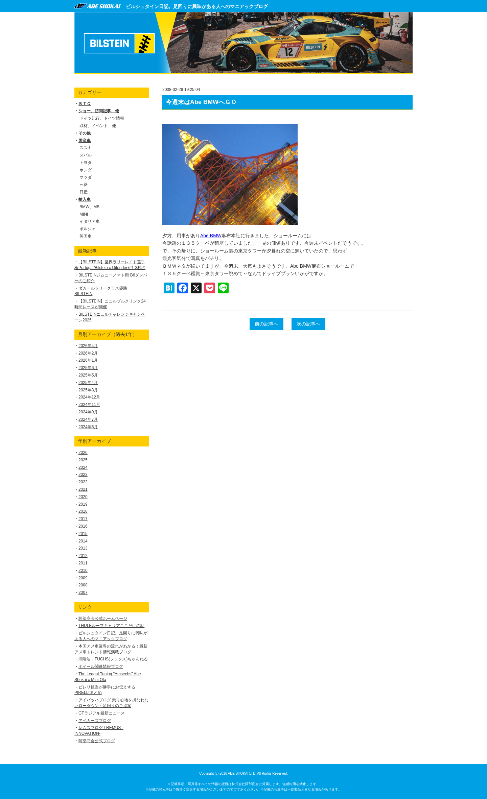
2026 (83, 452)
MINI (83, 214)
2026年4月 (88, 345)
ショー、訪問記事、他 (98, 110)
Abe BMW (211, 235)
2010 (83, 570)
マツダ (85, 177)
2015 (83, 533)
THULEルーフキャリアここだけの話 (111, 625)
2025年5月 (88, 375)
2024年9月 (88, 412)
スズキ (85, 147)
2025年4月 (88, 382)
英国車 (85, 236)
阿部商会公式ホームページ (102, 618)
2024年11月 (89, 404)
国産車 (84, 140)
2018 (83, 511)
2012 (83, 555)
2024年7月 (88, 419)
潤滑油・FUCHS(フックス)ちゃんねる (113, 659)
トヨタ (85, 162)
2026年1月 (88, 360)
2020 (83, 496)
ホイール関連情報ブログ (100, 666)
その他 (84, 133)
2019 (83, 504)
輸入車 (84, 199)
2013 (83, 548)
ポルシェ (87, 228)
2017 (83, 518)
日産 (83, 192)
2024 (83, 467)
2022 (83, 482)
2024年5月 (88, 427)
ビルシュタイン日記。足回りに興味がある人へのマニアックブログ (197, 6)
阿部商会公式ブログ (96, 741)
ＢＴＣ (84, 103)
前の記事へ (266, 323)
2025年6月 (88, 367)
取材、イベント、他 (97, 125)
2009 (83, 578)
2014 (83, 541)
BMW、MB (89, 206)
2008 (83, 585)
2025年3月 (88, 390)
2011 (83, 563)
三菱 (83, 184)
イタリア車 (89, 221)
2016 (83, 526)
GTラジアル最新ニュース (101, 713)
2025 (83, 460)
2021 (83, 489)
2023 (83, 474)
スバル (85, 155)
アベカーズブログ (94, 720)
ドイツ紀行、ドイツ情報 (101, 118)
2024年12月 (89, 397)
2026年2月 (88, 353)
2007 (83, 592)
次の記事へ (308, 323)
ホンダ (85, 170)
